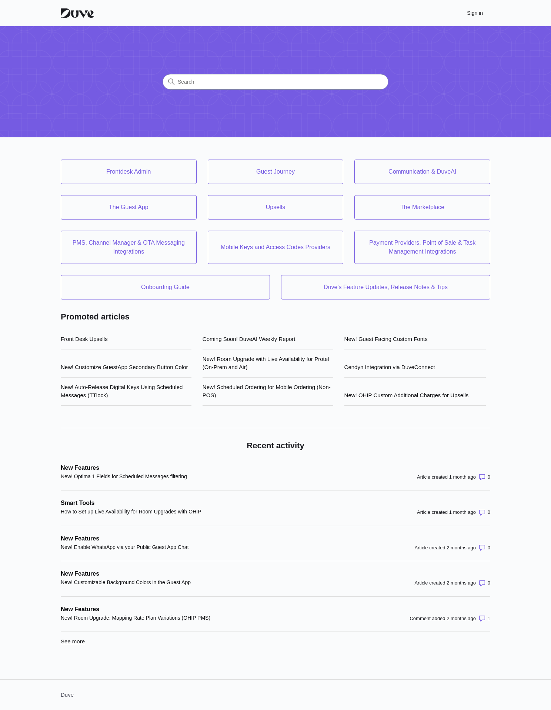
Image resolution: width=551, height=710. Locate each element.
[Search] (275, 81)
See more (73, 641)
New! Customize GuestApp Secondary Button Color (124, 367)
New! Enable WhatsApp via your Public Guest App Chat (125, 547)
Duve (67, 694)
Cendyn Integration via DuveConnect (389, 367)
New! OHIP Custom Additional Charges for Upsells (406, 395)
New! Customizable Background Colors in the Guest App (126, 582)
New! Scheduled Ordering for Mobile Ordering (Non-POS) (267, 391)
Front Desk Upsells (84, 339)
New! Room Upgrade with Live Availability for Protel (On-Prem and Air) (266, 363)
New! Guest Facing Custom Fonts (386, 339)
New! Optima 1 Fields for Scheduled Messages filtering (124, 476)
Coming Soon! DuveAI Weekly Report (249, 339)
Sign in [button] (475, 13)
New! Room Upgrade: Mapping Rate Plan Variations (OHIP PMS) (135, 618)
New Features (80, 468)
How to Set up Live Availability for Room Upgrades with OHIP (131, 512)
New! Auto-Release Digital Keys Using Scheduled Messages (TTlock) (122, 391)
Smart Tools (77, 503)
